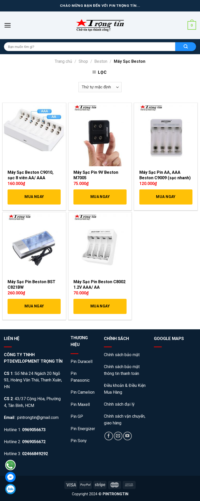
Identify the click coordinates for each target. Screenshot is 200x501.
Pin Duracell (81, 361)
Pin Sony (79, 440)
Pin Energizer (83, 428)
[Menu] (7, 25)
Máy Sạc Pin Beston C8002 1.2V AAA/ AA (99, 284)
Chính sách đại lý (119, 404)
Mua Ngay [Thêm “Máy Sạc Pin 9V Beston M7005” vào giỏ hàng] (100, 197)
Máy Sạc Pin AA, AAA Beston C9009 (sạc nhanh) (165, 175)
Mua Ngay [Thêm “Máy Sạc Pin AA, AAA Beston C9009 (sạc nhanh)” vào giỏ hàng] (165, 197)
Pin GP (77, 416)
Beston (100, 61)
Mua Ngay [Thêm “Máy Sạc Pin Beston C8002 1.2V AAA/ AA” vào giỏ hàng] (100, 306)
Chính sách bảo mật (122, 354)
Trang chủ (63, 61)
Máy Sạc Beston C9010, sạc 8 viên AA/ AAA (30, 175)
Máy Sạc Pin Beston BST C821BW (31, 284)
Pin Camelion (83, 392)
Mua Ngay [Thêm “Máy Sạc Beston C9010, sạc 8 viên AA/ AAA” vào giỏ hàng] (34, 197)
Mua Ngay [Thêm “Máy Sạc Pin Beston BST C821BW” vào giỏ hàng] (34, 306)
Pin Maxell (80, 404)
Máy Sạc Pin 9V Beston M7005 (95, 175)
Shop (83, 61)
